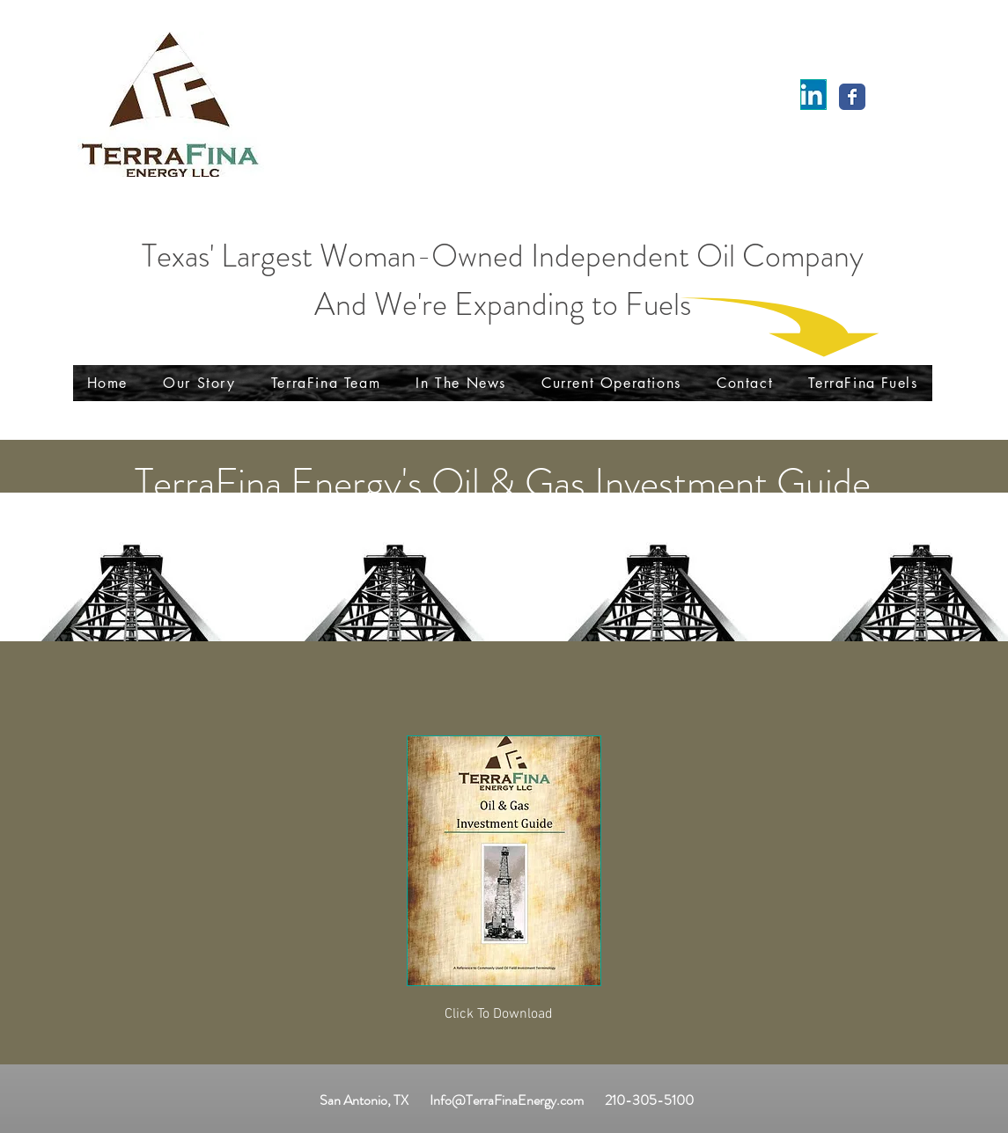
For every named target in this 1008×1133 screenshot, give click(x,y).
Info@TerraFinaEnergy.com (507, 1100)
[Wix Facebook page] (852, 97)
